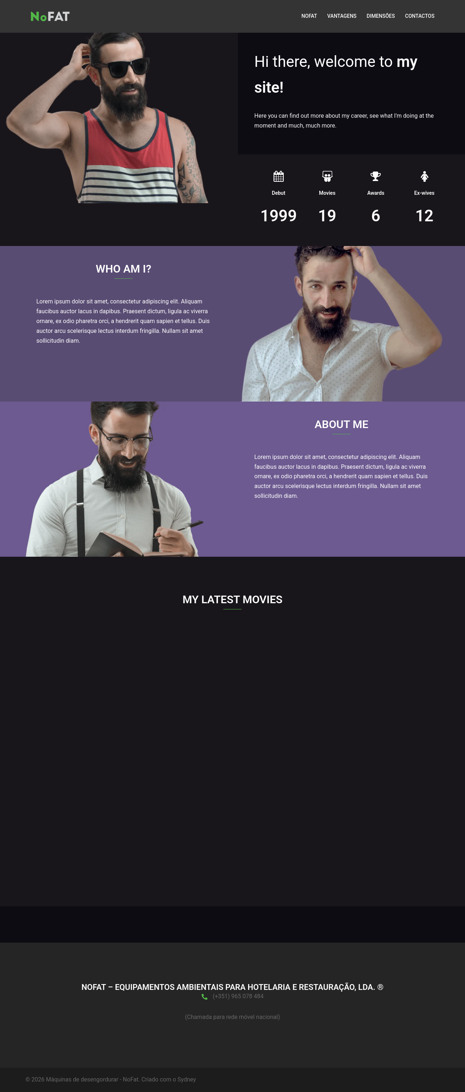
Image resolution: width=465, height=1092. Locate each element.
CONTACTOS (419, 16)
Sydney (186, 1079)
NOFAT (309, 16)
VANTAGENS (341, 16)
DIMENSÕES (381, 16)
